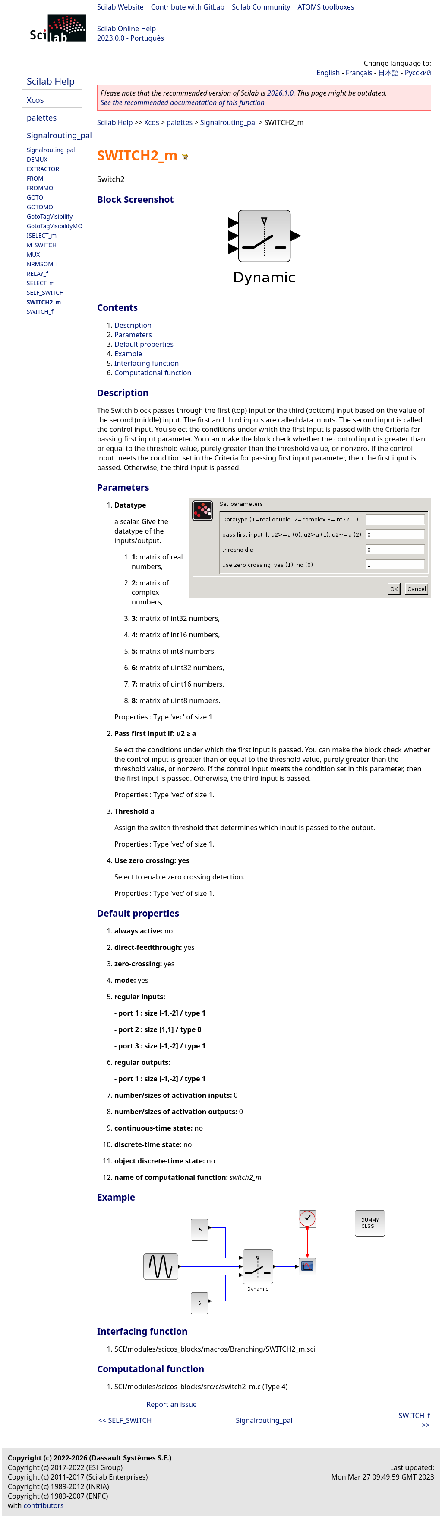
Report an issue (171, 1404)
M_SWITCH (42, 245)
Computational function (152, 372)
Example (128, 353)
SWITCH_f (40, 311)
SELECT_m (41, 283)
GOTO (35, 197)
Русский (418, 72)
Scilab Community (261, 7)
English (328, 72)
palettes (42, 117)
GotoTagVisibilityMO (54, 226)
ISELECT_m (42, 235)
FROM (35, 178)
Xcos (35, 99)
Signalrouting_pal (59, 135)
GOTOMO (40, 207)
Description (133, 325)
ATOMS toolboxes (326, 7)
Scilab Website (120, 7)
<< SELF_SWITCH (125, 1420)
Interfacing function (146, 363)
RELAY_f (37, 273)
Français (359, 72)
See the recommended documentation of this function (183, 102)
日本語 (388, 72)
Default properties (144, 344)
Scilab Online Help (126, 28)
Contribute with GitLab (187, 7)
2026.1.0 (280, 93)
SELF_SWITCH (45, 292)
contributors (44, 1505)
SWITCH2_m (44, 302)
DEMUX (37, 159)
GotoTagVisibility (50, 216)
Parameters (133, 334)
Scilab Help (51, 81)
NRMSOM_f (42, 264)
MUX (33, 254)
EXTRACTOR (43, 169)
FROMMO (40, 188)
